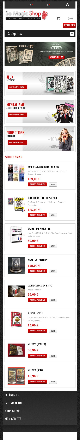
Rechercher (69, 25)
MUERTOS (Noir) (35, 370)
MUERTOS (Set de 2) (37, 344)
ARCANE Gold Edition (37, 259)
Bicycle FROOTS (35, 313)
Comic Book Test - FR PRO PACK (42, 198)
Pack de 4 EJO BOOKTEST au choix (43, 167)
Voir (53, 184)
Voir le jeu (56, 57)
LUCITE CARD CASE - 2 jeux (40, 285)
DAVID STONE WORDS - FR (39, 228)
